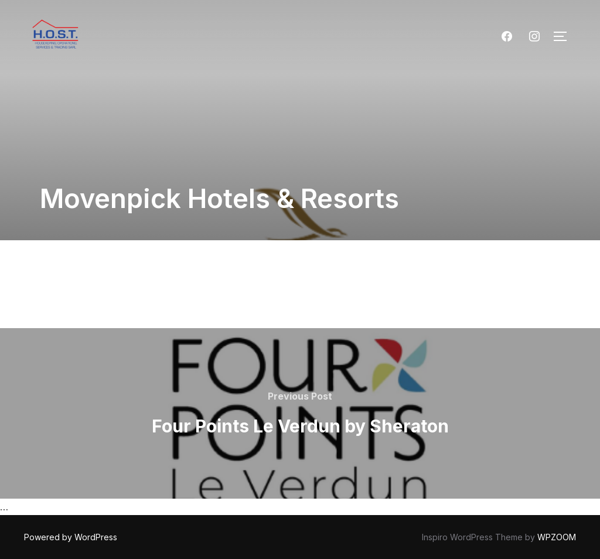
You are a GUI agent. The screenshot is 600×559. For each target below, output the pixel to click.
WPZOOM (556, 537)
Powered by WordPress (70, 537)
